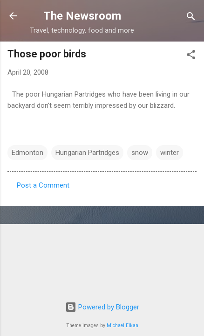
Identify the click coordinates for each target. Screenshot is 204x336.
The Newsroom (82, 15)
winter (169, 152)
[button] (191, 55)
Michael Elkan (122, 325)
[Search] (191, 17)
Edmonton (27, 152)
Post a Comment (43, 185)
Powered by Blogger (102, 307)
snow (139, 152)
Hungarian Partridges (87, 152)
